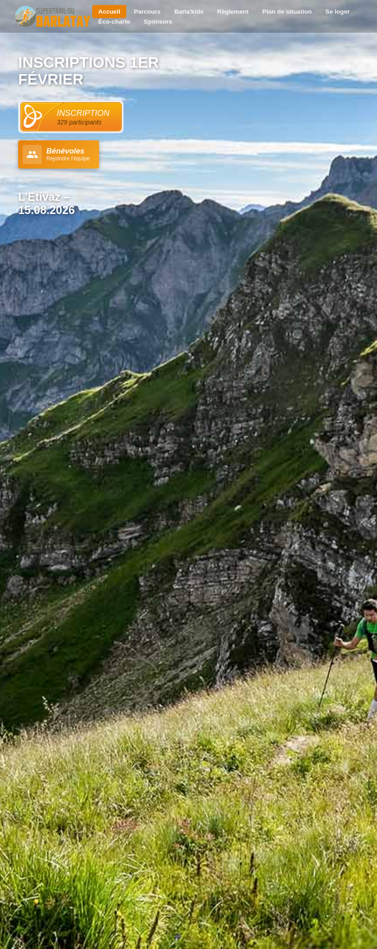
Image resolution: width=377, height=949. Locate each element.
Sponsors (158, 21)
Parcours (147, 11)
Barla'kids (188, 11)
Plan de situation (287, 11)
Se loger (337, 11)
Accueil (109, 11)
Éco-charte (114, 21)
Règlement (233, 11)
